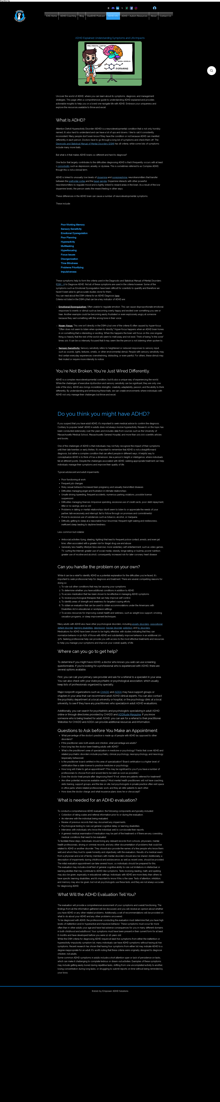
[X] (122, 8)
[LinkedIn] (117, 8)
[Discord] (113, 8)
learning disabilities (83, 628)
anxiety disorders (140, 624)
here (117, 295)
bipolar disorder (114, 628)
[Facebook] (131, 8)
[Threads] (108, 8)
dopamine (102, 177)
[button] (211, 70)
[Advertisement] (91, 1080)
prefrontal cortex (77, 181)
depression (99, 628)
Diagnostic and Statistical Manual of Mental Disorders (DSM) (85, 143)
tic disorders (144, 628)
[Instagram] (136, 8)
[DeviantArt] (126, 8)
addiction (127, 628)
